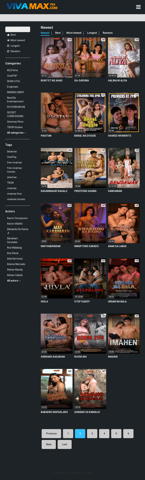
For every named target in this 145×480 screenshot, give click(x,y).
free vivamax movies (14, 170)
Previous (51, 433)
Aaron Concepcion (17, 218)
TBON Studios (15, 127)
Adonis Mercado (16, 264)
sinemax (12, 177)
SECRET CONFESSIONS (15, 114)
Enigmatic (12, 86)
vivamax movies (16, 199)
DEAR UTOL (13, 81)
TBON (10, 182)
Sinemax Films (15, 121)
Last (64, 444)
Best (11, 34)
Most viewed (16, 40)
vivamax (11, 188)
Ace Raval (12, 253)
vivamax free (14, 193)
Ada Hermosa (15, 258)
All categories (16, 132)
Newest (13, 29)
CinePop (11, 157)
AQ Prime (12, 70)
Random (13, 51)
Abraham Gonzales (12, 240)
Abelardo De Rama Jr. (17, 231)
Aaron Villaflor (15, 223)
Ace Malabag (14, 247)
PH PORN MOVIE (16, 107)
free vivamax (14, 162)
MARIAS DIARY (15, 92)
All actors (14, 280)
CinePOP (12, 75)
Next (48, 444)
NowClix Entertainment (15, 99)
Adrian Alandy (15, 269)
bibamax (12, 151)
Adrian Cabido (15, 275)
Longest (13, 45)
